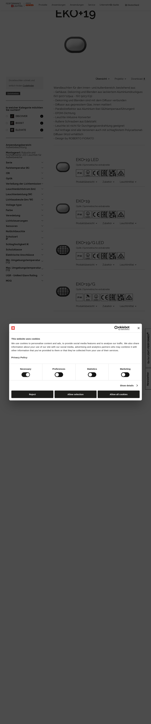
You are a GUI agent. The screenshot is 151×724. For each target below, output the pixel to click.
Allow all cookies (119, 394)
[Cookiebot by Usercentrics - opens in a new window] (116, 328)
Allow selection (75, 394)
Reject (32, 394)
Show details (127, 385)
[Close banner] (139, 328)
